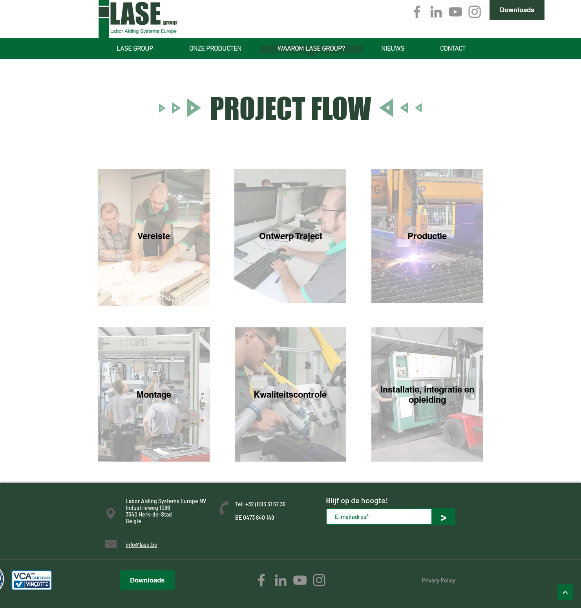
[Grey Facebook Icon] (417, 12)
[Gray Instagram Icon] (474, 12)
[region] (154, 237)
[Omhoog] (565, 592)
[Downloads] (517, 10)
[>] (443, 516)
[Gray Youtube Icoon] (455, 12)
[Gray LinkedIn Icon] (436, 12)
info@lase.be (141, 544)
